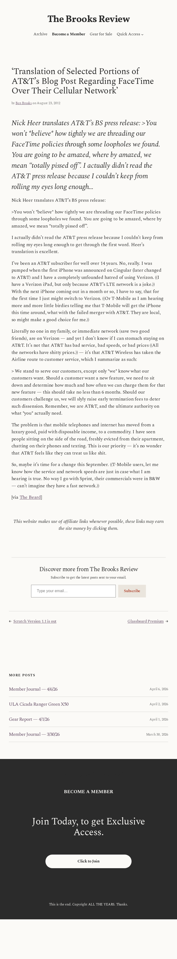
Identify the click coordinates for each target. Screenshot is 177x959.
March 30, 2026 (157, 734)
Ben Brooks (24, 103)
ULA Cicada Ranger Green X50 (38, 704)
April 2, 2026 (158, 704)
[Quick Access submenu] (142, 34)
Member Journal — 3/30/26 (34, 734)
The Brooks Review (88, 19)
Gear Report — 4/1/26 (29, 719)
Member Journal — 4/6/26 (33, 689)
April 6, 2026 (158, 689)
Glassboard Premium (145, 621)
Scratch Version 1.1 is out (34, 621)
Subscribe (132, 591)
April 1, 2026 (158, 719)
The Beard (30, 497)
